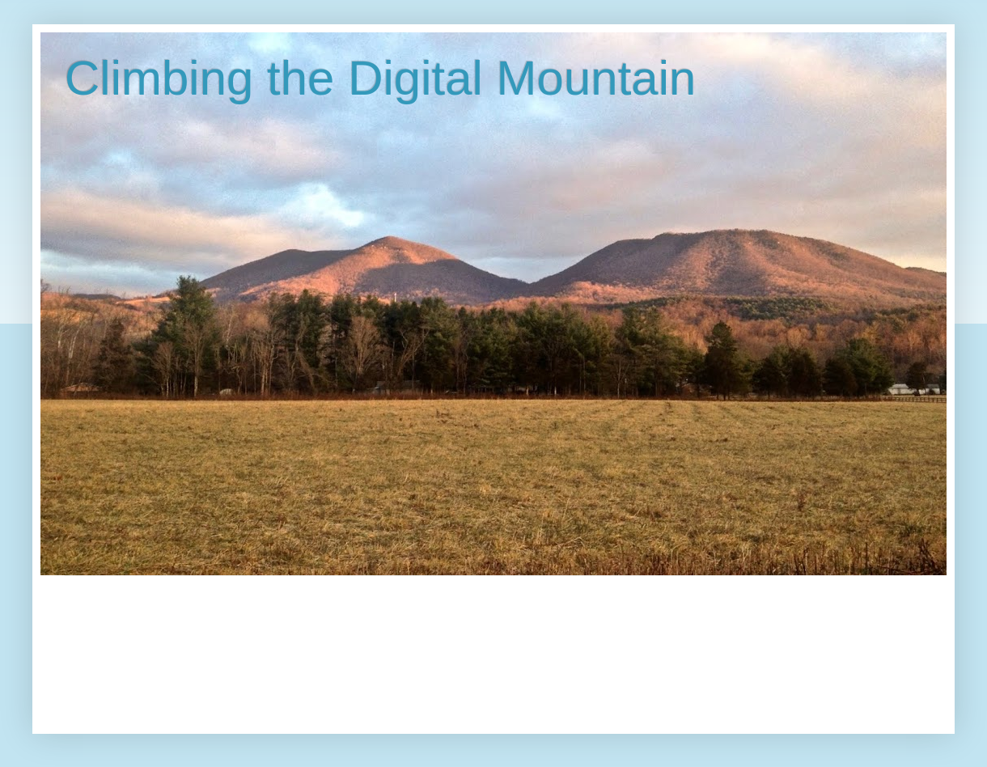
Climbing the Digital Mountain (380, 78)
